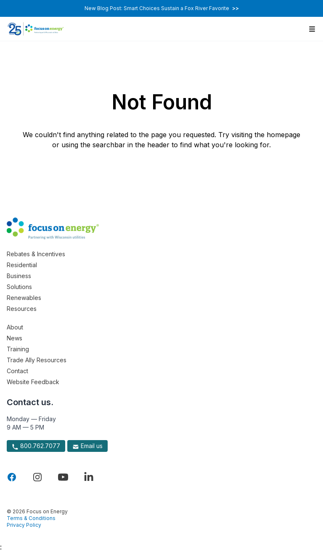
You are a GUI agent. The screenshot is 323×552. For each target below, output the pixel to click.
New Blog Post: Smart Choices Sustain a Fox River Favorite (162, 8)
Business (19, 275)
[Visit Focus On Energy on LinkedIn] (89, 477)
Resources (22, 308)
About (15, 327)
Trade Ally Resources (36, 360)
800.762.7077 (36, 446)
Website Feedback (33, 381)
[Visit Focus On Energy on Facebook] (12, 477)
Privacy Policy (24, 525)
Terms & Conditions (31, 518)
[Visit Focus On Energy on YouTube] (63, 477)
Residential (22, 264)
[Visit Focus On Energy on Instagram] (37, 477)
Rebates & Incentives (36, 253)
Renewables (24, 297)
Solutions (19, 286)
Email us (87, 446)
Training (18, 349)
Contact (17, 370)
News (14, 338)
